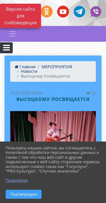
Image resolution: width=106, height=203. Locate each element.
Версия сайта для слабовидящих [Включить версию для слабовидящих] (20, 16)
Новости (29, 71)
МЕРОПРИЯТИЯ (57, 66)
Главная (25, 66)
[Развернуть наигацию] (12, 33)
